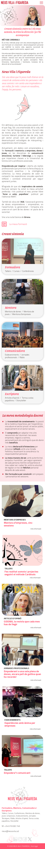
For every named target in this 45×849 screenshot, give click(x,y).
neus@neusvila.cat (10, 831)
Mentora (10, 307)
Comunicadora (15, 351)
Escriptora (12, 394)
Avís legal (34, 846)
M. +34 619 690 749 (11, 826)
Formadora (12, 267)
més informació (35, 529)
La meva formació (18, 224)
